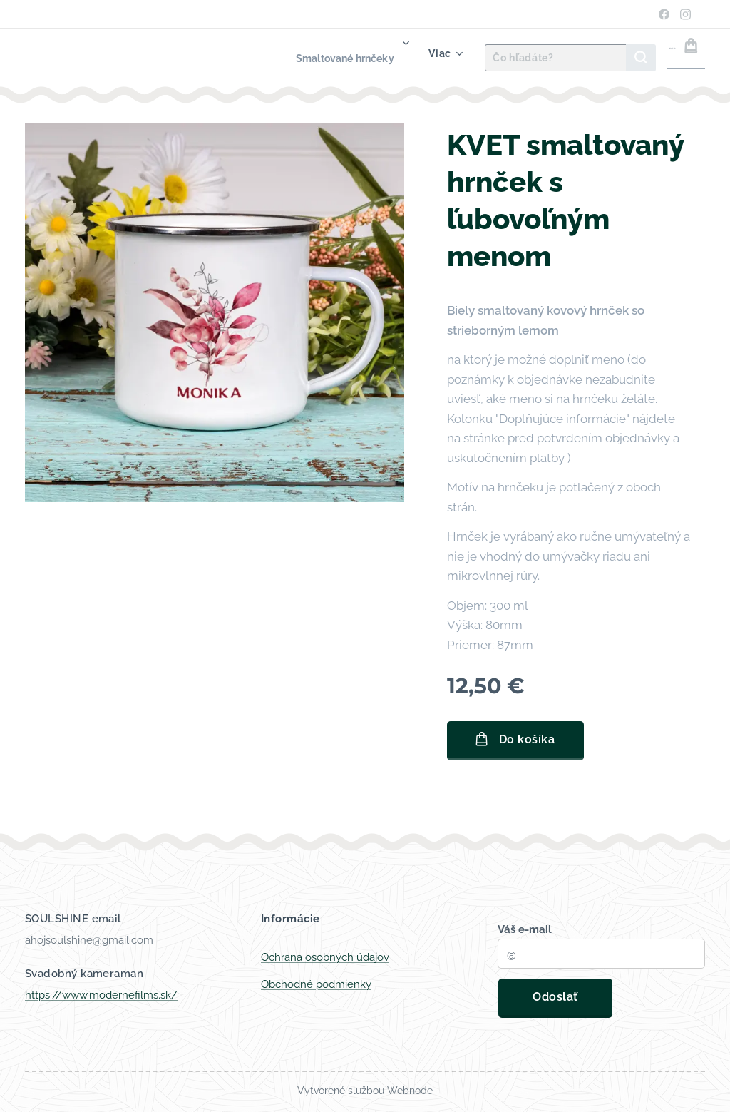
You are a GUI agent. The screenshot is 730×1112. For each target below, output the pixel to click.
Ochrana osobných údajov (325, 957)
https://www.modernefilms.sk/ (101, 995)
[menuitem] (313, 58)
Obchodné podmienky (316, 984)
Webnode (410, 1090)
